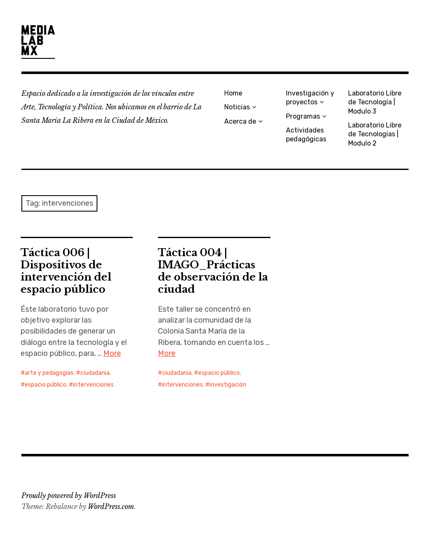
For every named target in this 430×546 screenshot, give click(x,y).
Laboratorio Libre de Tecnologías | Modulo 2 (374, 134)
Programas (303, 116)
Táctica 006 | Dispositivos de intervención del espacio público (66, 270)
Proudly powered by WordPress (68, 495)
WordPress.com (111, 506)
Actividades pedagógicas (306, 134)
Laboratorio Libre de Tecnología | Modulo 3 (374, 102)
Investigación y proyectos (310, 97)
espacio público (45, 384)
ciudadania (95, 372)
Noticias (237, 107)
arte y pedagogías (49, 372)
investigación (228, 384)
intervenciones (93, 384)
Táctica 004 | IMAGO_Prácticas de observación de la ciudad (213, 270)
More (112, 353)
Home (233, 93)
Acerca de (240, 121)
